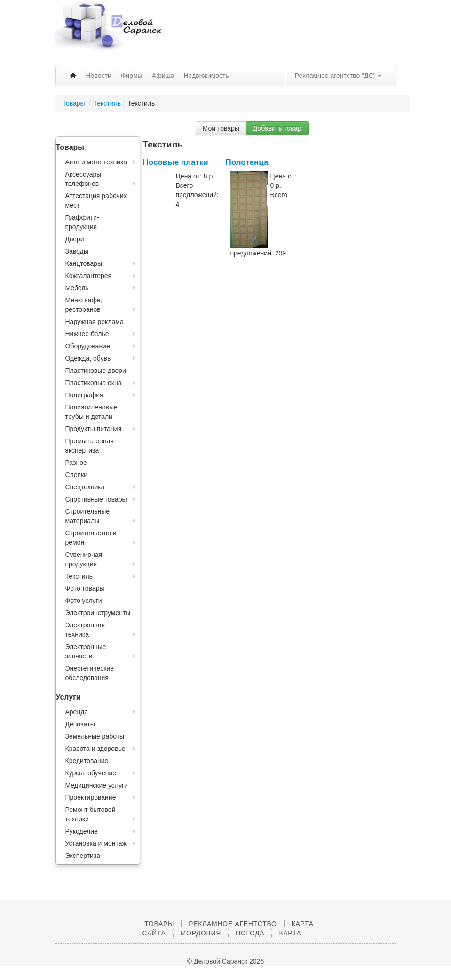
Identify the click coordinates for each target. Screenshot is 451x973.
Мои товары (221, 128)
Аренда (76, 712)
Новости (98, 75)
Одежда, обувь (88, 358)
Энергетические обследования (89, 672)
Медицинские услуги (96, 785)
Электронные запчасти (85, 651)
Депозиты (80, 724)
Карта (290, 933)
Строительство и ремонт (91, 537)
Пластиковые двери (95, 370)
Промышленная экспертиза (89, 445)
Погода (250, 933)
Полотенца (246, 162)
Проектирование (90, 797)
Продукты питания (93, 428)
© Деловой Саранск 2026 (225, 961)
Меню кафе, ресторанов (84, 304)
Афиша (163, 75)
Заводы (76, 251)
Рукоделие (81, 831)
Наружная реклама (94, 321)
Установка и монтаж (96, 843)
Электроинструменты (98, 613)
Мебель (77, 288)
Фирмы (131, 75)
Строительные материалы (87, 516)
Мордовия (201, 933)
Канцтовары (84, 263)
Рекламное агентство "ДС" (338, 75)
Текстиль (107, 103)
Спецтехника (85, 487)
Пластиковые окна (93, 382)
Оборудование (87, 346)
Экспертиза (83, 855)
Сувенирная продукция (84, 559)
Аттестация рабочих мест (96, 200)
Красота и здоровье (95, 748)
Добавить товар (277, 128)
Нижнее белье (87, 334)
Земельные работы (95, 736)
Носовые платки (175, 162)
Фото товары (84, 588)
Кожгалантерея (88, 275)
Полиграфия (84, 395)
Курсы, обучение (91, 773)
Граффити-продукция (82, 222)
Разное (76, 462)
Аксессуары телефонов (83, 178)
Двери (74, 239)
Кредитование (87, 760)
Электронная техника (85, 629)
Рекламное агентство (233, 923)
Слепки (76, 475)
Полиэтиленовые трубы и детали (91, 411)
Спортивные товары (96, 499)
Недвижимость (206, 75)
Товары (75, 103)
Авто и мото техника (96, 162)
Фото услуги (83, 600)
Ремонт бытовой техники (90, 814)
